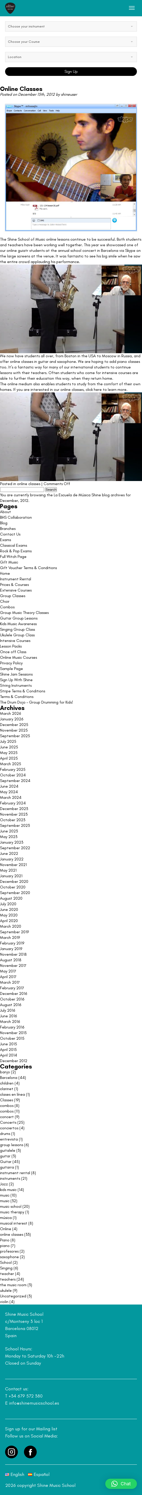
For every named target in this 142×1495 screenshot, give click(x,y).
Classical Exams (13, 545)
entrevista (9, 1139)
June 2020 (9, 909)
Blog (3, 522)
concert (7, 1116)
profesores (9, 1251)
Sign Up (71, 71)
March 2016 (10, 1021)
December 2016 (13, 993)
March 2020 (10, 926)
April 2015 (8, 1049)
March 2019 (10, 937)
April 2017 (8, 976)
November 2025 (14, 730)
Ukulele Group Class (17, 635)
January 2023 (11, 842)
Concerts (8, 1122)
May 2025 (9, 752)
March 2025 (10, 763)
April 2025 (9, 758)
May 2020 (9, 915)
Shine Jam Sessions (16, 674)
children (7, 1083)
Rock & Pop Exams (16, 550)
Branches (8, 528)
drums (5, 1133)
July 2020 (8, 903)
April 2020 (9, 920)
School (6, 1262)
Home (5, 573)
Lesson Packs (11, 646)
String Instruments (16, 685)
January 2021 (11, 875)
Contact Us (10, 534)
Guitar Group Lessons (18, 618)
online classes (28, 483)
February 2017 (12, 987)
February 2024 (13, 803)
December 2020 (14, 881)
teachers (8, 1279)
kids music (8, 1189)
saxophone (9, 1256)
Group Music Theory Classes (24, 612)
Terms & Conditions (16, 696)
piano (5, 1245)
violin (4, 1301)
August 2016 (10, 1004)
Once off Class (13, 651)
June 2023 (9, 831)
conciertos (9, 1128)
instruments (10, 1178)
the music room (13, 1284)
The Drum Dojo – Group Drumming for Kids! (36, 702)
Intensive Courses (15, 640)
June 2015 (8, 1043)
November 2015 (13, 1032)
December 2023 (14, 808)
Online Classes (21, 88)
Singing (6, 1268)
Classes (6, 1100)
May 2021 (8, 870)
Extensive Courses (16, 590)
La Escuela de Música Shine (77, 494)
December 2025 (14, 724)
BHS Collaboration (16, 517)
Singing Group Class (17, 629)
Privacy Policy (11, 663)
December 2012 (13, 1060)
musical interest (13, 1223)
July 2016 (7, 1010)
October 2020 (12, 887)
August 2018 (10, 959)
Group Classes (12, 595)
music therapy (12, 1212)
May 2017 (8, 971)
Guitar (5, 1161)
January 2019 (11, 948)
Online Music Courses (18, 657)
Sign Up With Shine (16, 679)
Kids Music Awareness (18, 623)
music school (10, 1206)
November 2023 (14, 814)
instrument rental (15, 1172)
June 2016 (8, 1015)
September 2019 (14, 931)
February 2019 (12, 943)
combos (7, 1105)
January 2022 (11, 859)
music (4, 1195)
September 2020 (15, 892)
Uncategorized (13, 1296)
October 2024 (13, 775)
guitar (5, 1156)
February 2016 (12, 1027)
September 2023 (15, 825)
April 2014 (8, 1055)
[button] (121, 1484)
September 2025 (15, 735)
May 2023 (8, 836)
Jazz (4, 1184)
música (6, 1217)
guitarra (7, 1167)
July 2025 (8, 741)
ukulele (6, 1290)
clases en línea (12, 1094)
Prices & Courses (14, 584)
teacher (7, 1273)
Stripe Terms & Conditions (22, 691)
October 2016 (12, 999)
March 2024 (10, 797)
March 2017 (10, 982)
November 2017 (13, 965)
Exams (5, 539)
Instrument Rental (15, 579)
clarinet (6, 1088)
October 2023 (12, 819)
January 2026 (11, 719)
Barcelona (8, 1077)
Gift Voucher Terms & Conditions (28, 567)
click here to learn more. (106, 389)
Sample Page (11, 668)
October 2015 (12, 1038)
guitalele (7, 1150)
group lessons (11, 1144)
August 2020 (11, 898)
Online (5, 1228)
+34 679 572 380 (26, 1396)
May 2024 (9, 791)
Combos (7, 607)
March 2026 (10, 713)
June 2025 (9, 747)
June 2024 (9, 786)
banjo (5, 1071)
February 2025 (12, 769)
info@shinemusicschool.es (34, 1403)
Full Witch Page (13, 556)
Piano (4, 1240)
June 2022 (9, 853)
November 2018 (13, 954)
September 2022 (15, 847)
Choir (4, 601)
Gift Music (9, 562)
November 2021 (13, 864)
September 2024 (15, 780)
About (5, 511)
